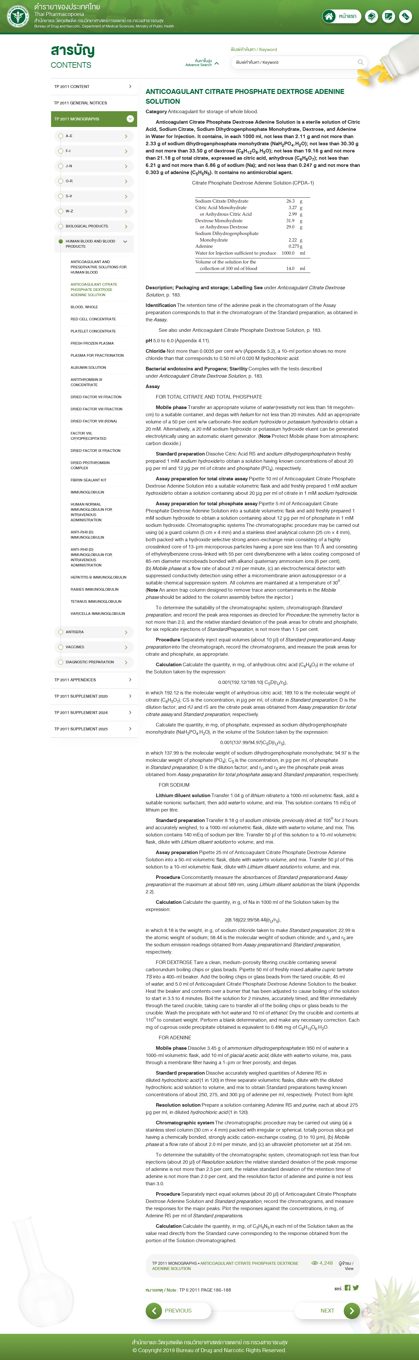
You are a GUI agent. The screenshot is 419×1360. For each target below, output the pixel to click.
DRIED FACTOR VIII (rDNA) (94, 421)
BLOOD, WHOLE (84, 307)
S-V (69, 196)
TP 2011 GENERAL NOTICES (80, 103)
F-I (68, 151)
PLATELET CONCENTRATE (93, 331)
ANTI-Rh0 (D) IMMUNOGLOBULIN (87, 535)
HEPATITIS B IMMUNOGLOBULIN (98, 577)
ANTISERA (75, 632)
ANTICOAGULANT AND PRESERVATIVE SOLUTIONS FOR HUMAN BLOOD (99, 267)
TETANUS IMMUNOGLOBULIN (96, 602)
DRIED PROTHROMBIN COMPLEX (90, 465)
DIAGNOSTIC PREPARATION (90, 662)
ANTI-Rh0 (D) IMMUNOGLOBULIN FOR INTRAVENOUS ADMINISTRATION (91, 557)
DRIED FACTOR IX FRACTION (95, 451)
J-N (69, 166)
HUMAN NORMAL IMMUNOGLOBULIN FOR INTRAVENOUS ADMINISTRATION (91, 512)
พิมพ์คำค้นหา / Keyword (254, 49)
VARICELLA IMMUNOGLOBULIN (98, 614)
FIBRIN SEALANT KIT (88, 480)
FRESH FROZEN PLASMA (92, 343)
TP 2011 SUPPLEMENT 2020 (81, 696)
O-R (69, 181)
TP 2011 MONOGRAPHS (76, 119)
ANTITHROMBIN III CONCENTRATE (86, 382)
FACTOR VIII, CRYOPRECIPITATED (88, 436)
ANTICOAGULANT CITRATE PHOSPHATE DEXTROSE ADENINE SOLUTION (94, 289)
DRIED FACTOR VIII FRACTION (96, 409)
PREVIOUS (169, 1311)
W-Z (69, 211)
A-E (69, 136)
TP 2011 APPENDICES (75, 680)
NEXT (340, 1311)
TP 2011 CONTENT (71, 86)
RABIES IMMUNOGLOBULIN (94, 589)
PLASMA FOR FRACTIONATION (97, 355)
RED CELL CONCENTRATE (93, 319)
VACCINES (75, 647)
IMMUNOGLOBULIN (87, 492)
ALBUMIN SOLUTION (88, 368)
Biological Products (87, 226)
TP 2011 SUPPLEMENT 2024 (81, 712)
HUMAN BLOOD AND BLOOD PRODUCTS (90, 244)
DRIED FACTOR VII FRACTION (96, 397)
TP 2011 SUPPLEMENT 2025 (81, 729)
